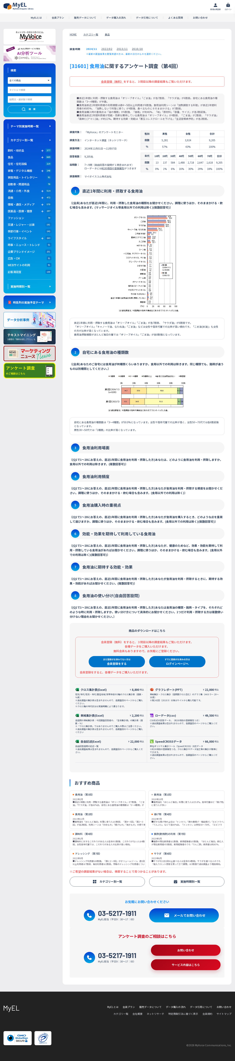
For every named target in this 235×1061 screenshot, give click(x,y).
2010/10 (137, 49)
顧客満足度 (14, 272)
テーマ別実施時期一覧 (25, 126)
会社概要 (137, 1013)
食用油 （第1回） (162, 794)
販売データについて (85, 17)
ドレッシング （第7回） (87, 853)
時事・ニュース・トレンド (24, 245)
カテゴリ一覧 (90, 34)
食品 (107, 34)
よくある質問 (175, 17)
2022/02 (106, 49)
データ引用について (147, 17)
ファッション (16, 218)
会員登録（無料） (112, 81)
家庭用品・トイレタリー (22, 177)
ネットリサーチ (155, 1013)
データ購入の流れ (116, 17)
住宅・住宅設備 (17, 164)
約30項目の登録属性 (113, 168)
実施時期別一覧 (20, 286)
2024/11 (91, 49)
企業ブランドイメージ (21, 252)
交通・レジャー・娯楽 (21, 224)
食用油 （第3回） (83, 794)
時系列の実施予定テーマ (28, 302)
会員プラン (58, 17)
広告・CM (14, 258)
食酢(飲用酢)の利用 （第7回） (169, 834)
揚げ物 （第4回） (162, 814)
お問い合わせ (200, 17)
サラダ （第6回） (162, 853)
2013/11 (122, 49)
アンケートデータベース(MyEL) (18, 6)
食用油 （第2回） (83, 814)
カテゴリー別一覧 (22, 140)
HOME (73, 34)
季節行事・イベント (20, 231)
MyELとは (36, 17)
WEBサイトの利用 (19, 265)
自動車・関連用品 (18, 184)
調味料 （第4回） (83, 834)
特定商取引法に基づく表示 (183, 1013)
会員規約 (207, 1013)
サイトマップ (224, 1013)
